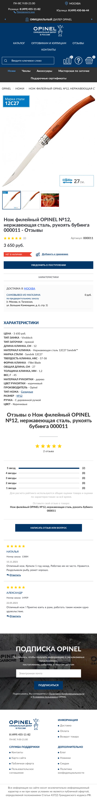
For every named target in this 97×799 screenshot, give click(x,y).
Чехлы (26, 71)
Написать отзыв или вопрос (48, 528)
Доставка (65, 725)
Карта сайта (18, 758)
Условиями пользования (45, 697)
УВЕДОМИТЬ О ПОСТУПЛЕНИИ (48, 265)
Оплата (64, 731)
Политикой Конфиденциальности (66, 694)
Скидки (64, 763)
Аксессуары (44, 71)
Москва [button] (29, 288)
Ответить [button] (14, 575)
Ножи (12, 71)
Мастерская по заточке (73, 71)
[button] (24, 12)
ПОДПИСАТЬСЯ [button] (48, 685)
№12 (19, 396)
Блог (63, 752)
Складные (27, 392)
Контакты (48, 50)
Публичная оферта (22, 763)
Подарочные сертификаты (48, 78)
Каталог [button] (19, 43)
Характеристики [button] (48, 277)
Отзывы (78, 43)
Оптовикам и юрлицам (48, 43)
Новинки (65, 758)
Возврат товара (69, 736)
